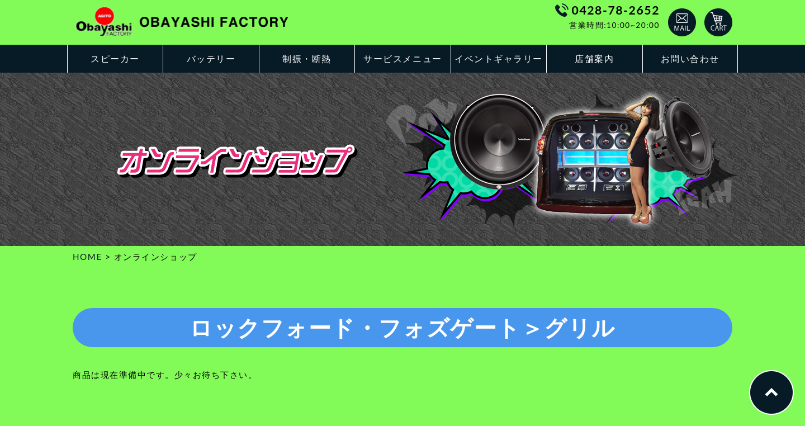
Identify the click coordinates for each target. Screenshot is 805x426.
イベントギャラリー (498, 58)
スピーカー (115, 58)
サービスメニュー (402, 58)
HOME (87, 257)
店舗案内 (594, 58)
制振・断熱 (307, 58)
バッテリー (211, 58)
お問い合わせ (690, 58)
